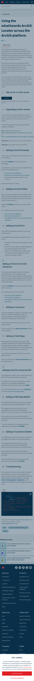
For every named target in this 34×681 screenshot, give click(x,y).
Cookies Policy (27, 667)
